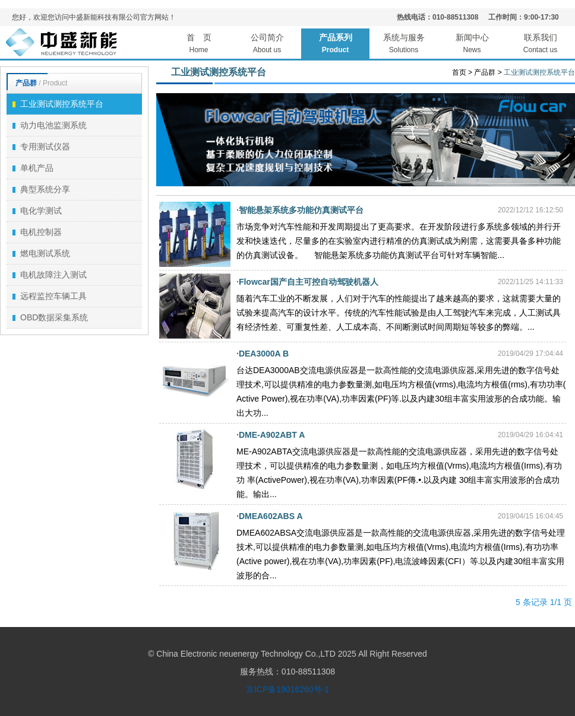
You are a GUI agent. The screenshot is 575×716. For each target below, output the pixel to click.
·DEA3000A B (262, 353)
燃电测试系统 (41, 253)
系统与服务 (403, 46)
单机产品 (32, 168)
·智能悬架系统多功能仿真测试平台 (300, 210)
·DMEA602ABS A (269, 516)
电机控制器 (37, 232)
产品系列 (335, 46)
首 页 (199, 46)
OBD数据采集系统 (50, 317)
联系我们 (540, 46)
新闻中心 (472, 46)
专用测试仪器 (41, 146)
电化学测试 (37, 210)
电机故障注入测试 (49, 274)
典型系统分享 (41, 189)
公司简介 (267, 46)
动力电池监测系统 (49, 125)
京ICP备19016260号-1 (287, 689)
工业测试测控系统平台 (57, 104)
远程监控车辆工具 (49, 296)
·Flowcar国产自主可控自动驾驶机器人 (307, 282)
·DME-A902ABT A (270, 435)
